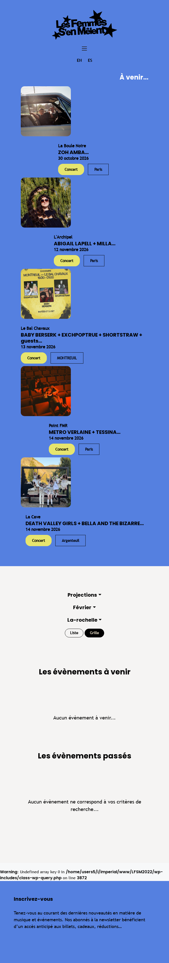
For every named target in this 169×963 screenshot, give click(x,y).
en (79, 60)
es (90, 60)
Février (82, 607)
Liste (74, 633)
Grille (94, 633)
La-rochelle (82, 619)
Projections (82, 594)
